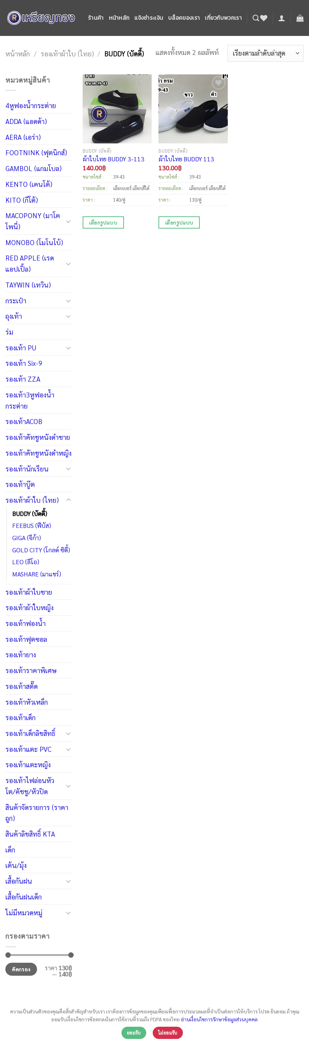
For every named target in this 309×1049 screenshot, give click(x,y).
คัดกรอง (21, 969)
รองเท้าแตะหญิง (28, 764)
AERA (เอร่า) (23, 136)
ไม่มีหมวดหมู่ (23, 912)
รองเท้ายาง (20, 654)
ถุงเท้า (13, 315)
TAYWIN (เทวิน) (28, 284)
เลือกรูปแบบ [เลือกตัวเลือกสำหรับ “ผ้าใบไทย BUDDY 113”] (179, 222)
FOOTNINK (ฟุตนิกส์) (36, 152)
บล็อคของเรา (184, 18)
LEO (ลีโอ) (25, 562)
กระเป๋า (15, 300)
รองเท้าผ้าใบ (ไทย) (67, 53)
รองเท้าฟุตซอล (26, 638)
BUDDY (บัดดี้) (29, 513)
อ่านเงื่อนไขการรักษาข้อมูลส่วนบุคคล (219, 1019)
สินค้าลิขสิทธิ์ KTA (30, 833)
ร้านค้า (96, 18)
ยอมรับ (134, 1033)
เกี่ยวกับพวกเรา (223, 18)
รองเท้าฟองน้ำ (25, 622)
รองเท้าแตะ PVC (28, 748)
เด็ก (10, 849)
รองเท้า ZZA (22, 378)
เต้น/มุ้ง (16, 864)
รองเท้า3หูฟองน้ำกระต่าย (29, 400)
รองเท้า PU (20, 347)
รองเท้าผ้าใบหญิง (29, 607)
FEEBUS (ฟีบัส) (31, 525)
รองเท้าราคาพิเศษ (31, 670)
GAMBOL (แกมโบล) (33, 168)
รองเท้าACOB (23, 421)
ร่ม (9, 331)
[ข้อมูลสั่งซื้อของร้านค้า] (265, 53)
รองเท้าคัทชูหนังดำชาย (37, 436)
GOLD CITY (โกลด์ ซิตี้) (41, 550)
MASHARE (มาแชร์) (36, 574)
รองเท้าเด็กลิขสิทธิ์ (30, 732)
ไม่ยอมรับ (167, 1033)
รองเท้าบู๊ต (20, 483)
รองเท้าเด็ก (20, 717)
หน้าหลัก (119, 18)
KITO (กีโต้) (21, 199)
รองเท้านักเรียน (27, 468)
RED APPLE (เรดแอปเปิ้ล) (29, 263)
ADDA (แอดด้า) (26, 120)
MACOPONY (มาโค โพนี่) (32, 221)
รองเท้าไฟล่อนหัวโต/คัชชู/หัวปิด (29, 786)
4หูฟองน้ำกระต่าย (30, 105)
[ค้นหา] (256, 18)
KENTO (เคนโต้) (28, 183)
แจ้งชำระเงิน (148, 18)
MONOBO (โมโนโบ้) (34, 242)
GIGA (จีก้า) (26, 538)
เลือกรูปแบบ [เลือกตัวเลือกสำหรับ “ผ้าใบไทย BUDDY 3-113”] (103, 222)
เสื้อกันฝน (18, 880)
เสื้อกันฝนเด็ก (23, 896)
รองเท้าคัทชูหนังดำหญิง (38, 452)
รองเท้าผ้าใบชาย (28, 591)
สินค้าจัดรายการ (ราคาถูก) (36, 812)
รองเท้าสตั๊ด (21, 685)
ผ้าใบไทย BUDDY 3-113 (113, 159)
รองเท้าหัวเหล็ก (26, 701)
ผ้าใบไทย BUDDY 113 (186, 159)
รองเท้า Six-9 (23, 362)
